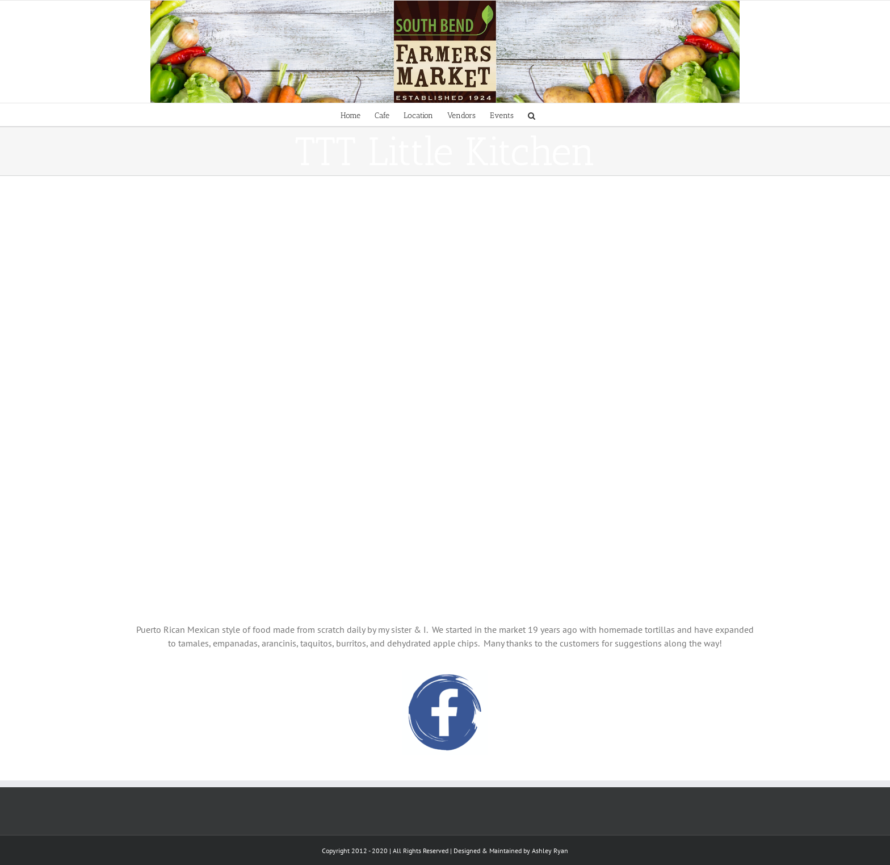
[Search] (531, 114)
